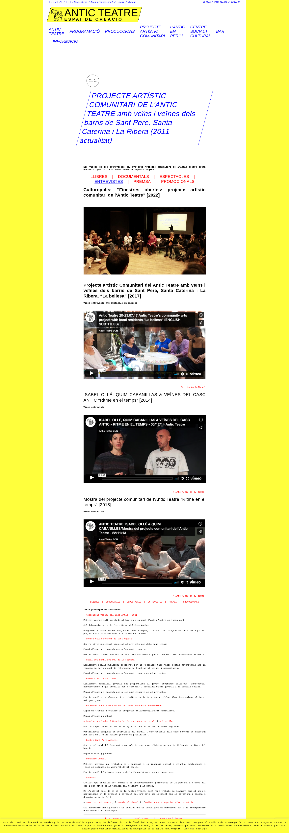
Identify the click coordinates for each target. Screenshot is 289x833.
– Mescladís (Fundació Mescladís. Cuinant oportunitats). (120, 721)
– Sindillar (166, 721)
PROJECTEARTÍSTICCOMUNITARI (152, 31)
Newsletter (80, 2)
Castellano (220, 2)
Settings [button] (201, 829)
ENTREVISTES (155, 602)
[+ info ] (193, 387)
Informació (65, 41)
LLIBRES (100, 176)
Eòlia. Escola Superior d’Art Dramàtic (169, 802)
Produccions (120, 31)
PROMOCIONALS (178, 181)
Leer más (188, 829)
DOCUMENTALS (134, 176)
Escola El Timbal (128, 802)
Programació (84, 31)
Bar (220, 31)
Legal (121, 2)
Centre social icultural (200, 31)
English (235, 2)
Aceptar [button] (175, 829)
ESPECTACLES (174, 176)
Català (207, 2)
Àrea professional (102, 2)
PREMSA (142, 181)
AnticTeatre (56, 31)
